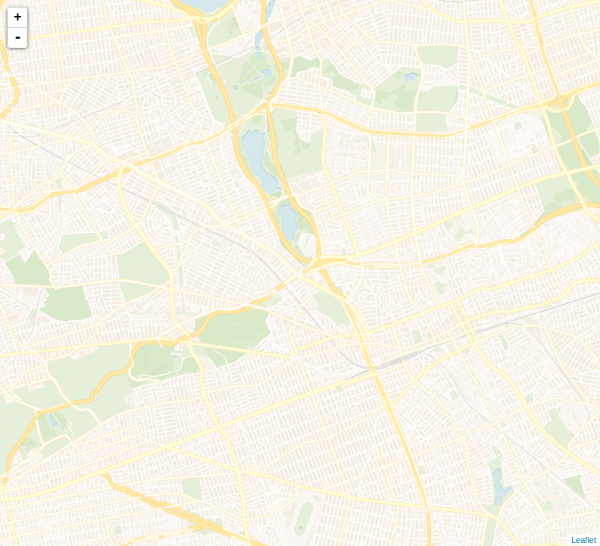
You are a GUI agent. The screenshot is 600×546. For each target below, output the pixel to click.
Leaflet (583, 539)
